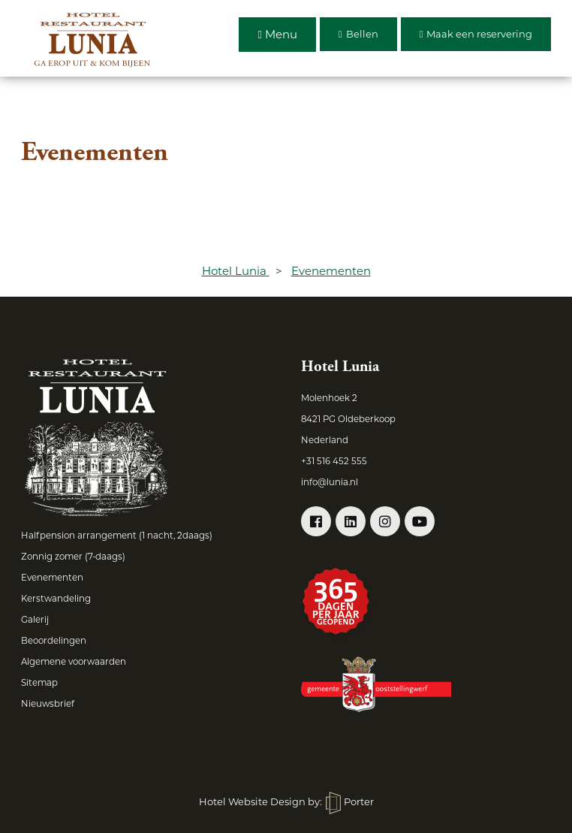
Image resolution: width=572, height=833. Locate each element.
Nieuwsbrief (47, 704)
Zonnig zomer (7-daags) (73, 556)
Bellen (358, 34)
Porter (350, 801)
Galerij (35, 619)
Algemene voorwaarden (73, 661)
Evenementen (52, 577)
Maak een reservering (476, 34)
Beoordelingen (53, 640)
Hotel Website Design (252, 801)
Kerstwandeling (56, 598)
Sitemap (39, 683)
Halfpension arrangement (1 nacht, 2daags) (116, 535)
